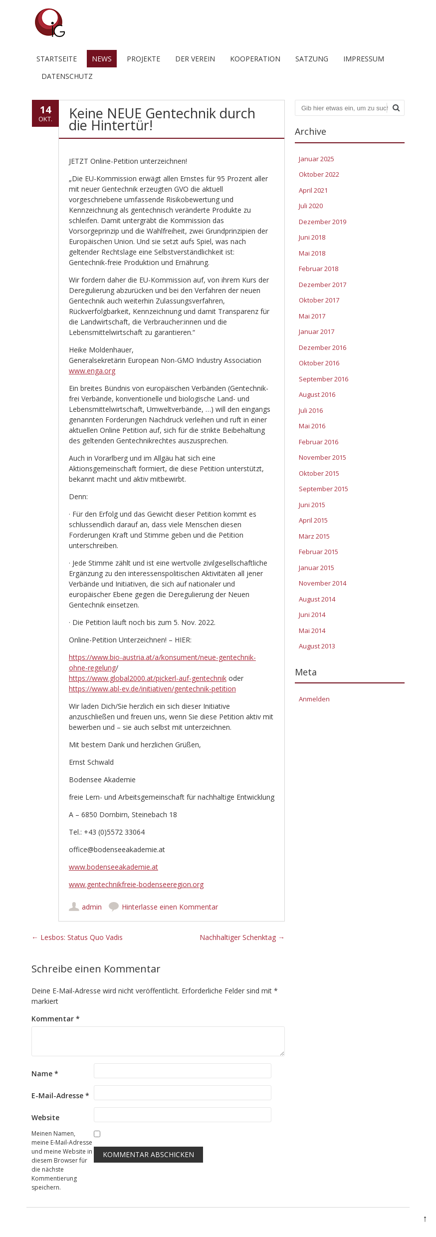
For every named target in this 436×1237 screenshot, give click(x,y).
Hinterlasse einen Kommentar (170, 907)
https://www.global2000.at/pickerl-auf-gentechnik (147, 678)
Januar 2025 (316, 158)
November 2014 (322, 583)
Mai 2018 (312, 253)
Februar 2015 (318, 551)
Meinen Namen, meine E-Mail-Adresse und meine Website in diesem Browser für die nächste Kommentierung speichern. (61, 1160)
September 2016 (323, 378)
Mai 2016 (312, 425)
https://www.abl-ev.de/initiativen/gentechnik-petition (152, 688)
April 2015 (313, 520)
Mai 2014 (312, 630)
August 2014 (317, 599)
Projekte (143, 58)
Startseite (56, 58)
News (102, 58)
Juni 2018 (312, 237)
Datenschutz (67, 76)
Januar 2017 (316, 331)
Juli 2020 (311, 205)
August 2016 (317, 394)
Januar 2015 (316, 567)
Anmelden (314, 698)
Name (44, 1073)
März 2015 (314, 536)
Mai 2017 (312, 315)
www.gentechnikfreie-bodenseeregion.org (136, 884)
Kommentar (55, 1018)
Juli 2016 (311, 410)
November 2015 (322, 457)
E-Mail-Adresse (60, 1095)
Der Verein (195, 58)
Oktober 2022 (319, 174)
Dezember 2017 (322, 284)
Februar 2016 (318, 441)
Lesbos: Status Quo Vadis (77, 937)
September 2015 (323, 488)
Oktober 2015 (319, 473)
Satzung (311, 58)
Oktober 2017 (319, 300)
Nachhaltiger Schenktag (242, 937)
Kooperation (255, 58)
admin (92, 907)
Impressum (363, 58)
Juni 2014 (312, 614)
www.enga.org (92, 370)
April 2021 (313, 190)
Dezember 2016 (322, 347)
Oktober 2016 (319, 362)
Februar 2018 (318, 268)
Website (45, 1117)
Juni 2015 (312, 504)
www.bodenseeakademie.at (113, 867)
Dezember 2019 (322, 221)
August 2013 (317, 645)
